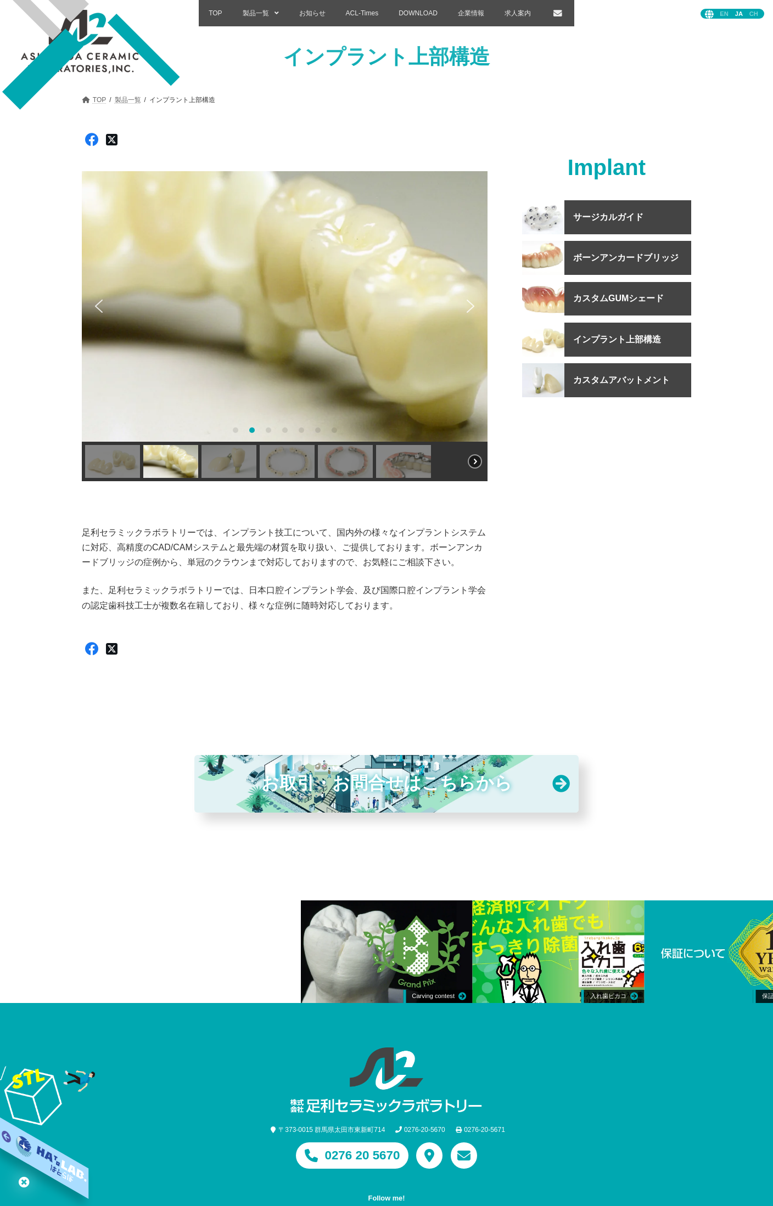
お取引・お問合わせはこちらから (386, 784)
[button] (99, 306)
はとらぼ (24, 1182)
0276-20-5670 (424, 1130)
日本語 (739, 14)
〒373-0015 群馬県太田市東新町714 (331, 1130)
